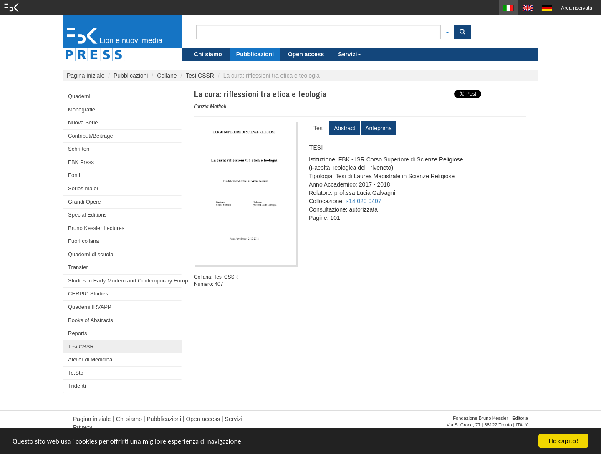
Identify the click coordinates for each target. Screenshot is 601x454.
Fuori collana (83, 241)
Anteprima (378, 128)
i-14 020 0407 (363, 201)
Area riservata (576, 8)
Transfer (78, 267)
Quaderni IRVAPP (89, 307)
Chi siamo (208, 54)
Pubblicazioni (255, 54)
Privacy (82, 427)
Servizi (349, 54)
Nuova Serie (83, 122)
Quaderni (79, 96)
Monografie (81, 109)
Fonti (74, 175)
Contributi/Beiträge (90, 136)
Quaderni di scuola (90, 254)
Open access (306, 54)
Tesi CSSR (200, 75)
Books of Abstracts (90, 320)
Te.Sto (75, 373)
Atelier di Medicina (90, 359)
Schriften (78, 149)
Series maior (83, 188)
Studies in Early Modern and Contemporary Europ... (125, 280)
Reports (77, 333)
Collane (167, 75)
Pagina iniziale (85, 75)
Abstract (344, 128)
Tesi (318, 128)
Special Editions (87, 215)
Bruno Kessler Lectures (96, 228)
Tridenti (77, 386)
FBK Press (81, 162)
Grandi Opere (84, 202)
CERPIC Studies (88, 293)
